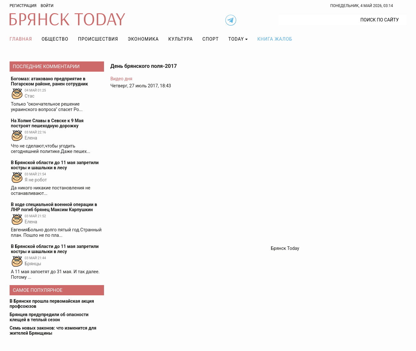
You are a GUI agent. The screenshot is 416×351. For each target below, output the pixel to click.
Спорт (211, 39)
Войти (47, 6)
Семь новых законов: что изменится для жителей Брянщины (53, 330)
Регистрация (23, 6)
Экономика (143, 39)
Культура (180, 39)
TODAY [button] (236, 39)
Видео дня (121, 78)
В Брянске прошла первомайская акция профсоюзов (52, 304)
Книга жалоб (274, 39)
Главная (21, 39)
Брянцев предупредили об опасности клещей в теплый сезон (49, 317)
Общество (55, 39)
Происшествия (98, 39)
